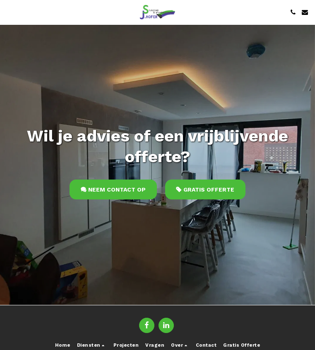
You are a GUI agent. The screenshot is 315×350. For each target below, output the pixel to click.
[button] (9, 12)
